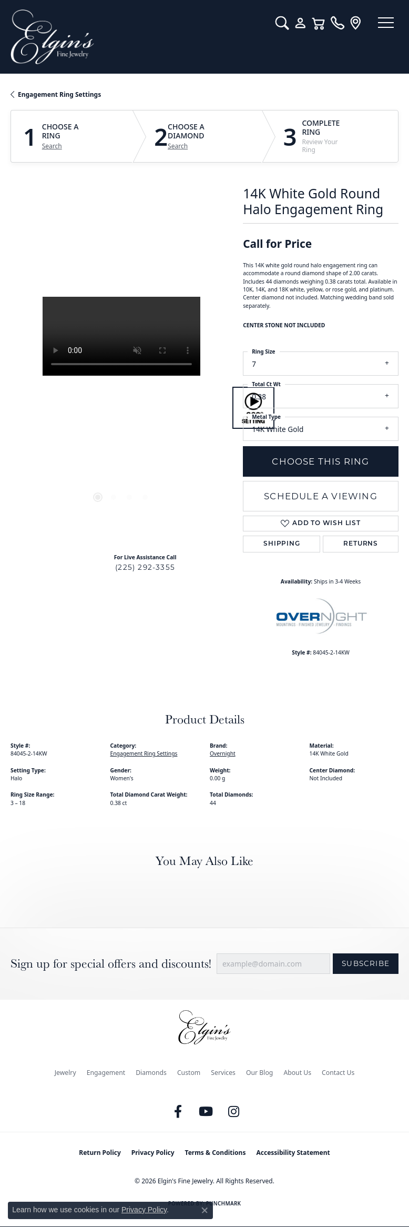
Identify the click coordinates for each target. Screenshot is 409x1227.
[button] (276, 23)
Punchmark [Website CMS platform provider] (223, 1203)
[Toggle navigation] (383, 23)
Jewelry (65, 1072)
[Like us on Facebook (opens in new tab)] (178, 1111)
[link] (331, 23)
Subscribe (366, 963)
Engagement (106, 1072)
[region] (121, 408)
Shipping (281, 544)
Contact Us (338, 1072)
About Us (297, 1072)
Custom (188, 1072)
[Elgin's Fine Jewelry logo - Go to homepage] (134, 37)
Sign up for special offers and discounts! (111, 963)
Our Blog (259, 1072)
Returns (360, 544)
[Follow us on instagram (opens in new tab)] (233, 1111)
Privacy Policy (153, 1152)
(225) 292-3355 (145, 567)
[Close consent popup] (204, 1210)
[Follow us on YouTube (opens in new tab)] (206, 1111)
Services (223, 1072)
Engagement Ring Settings (59, 94)
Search (52, 146)
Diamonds (151, 1072)
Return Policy (100, 1152)
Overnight (223, 753)
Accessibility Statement (293, 1152)
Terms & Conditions (215, 1152)
